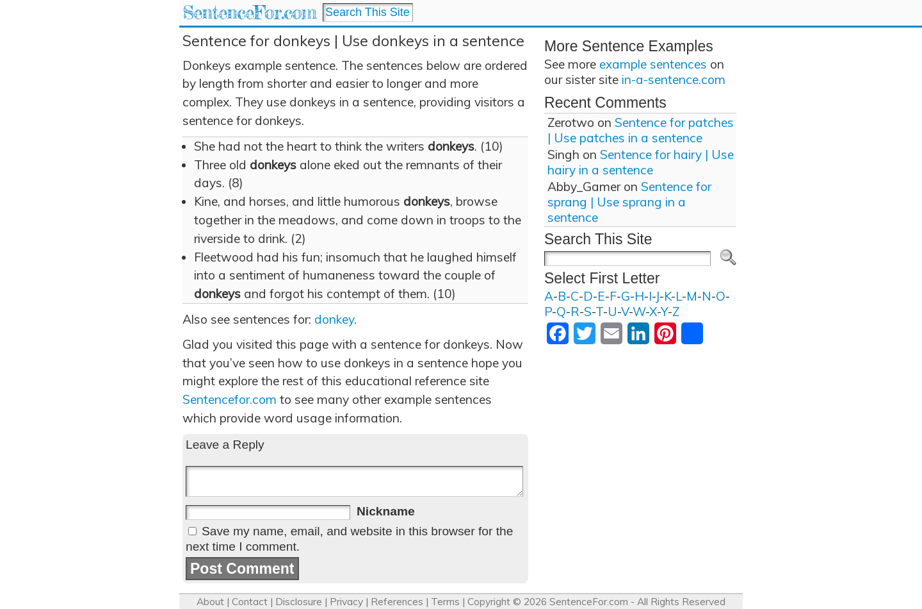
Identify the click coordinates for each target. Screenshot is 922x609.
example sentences (653, 64)
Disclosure (298, 602)
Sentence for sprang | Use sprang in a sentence (629, 202)
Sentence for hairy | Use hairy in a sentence (640, 162)
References (397, 602)
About (210, 602)
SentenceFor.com (249, 12)
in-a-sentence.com (673, 79)
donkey (334, 319)
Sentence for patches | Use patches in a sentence (640, 130)
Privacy (346, 602)
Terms (445, 602)
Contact (250, 602)
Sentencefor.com (229, 399)
